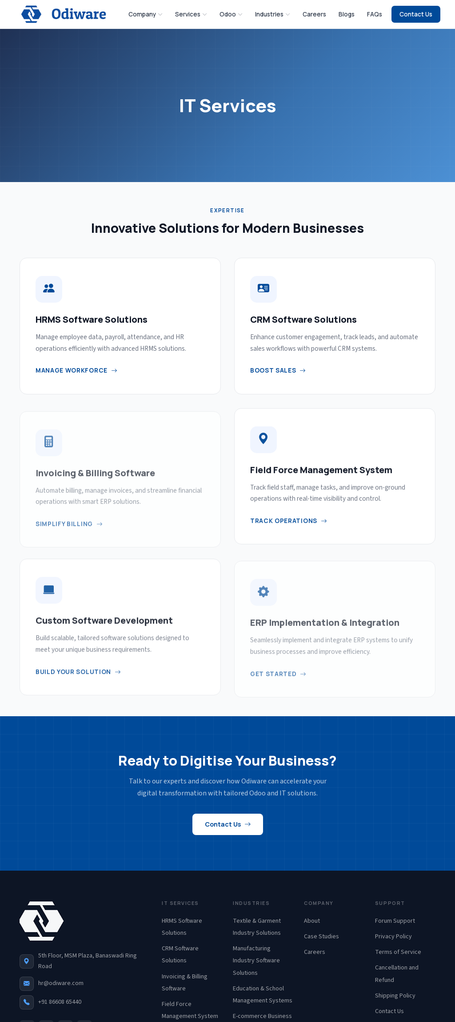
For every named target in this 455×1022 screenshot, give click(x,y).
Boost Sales (278, 370)
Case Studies (321, 936)
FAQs (374, 14)
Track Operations (288, 528)
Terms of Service (398, 952)
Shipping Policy (395, 995)
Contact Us (415, 14)
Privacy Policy (393, 936)
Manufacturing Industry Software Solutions (256, 960)
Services (191, 14)
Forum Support (395, 921)
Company (145, 14)
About (312, 921)
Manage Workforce (77, 370)
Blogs (347, 14)
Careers (314, 14)
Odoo (231, 14)
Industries (272, 14)
